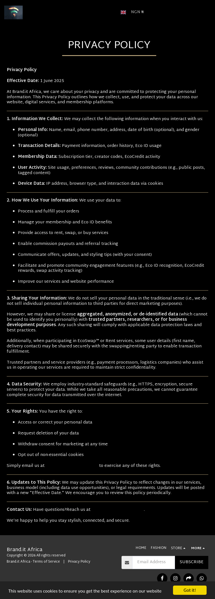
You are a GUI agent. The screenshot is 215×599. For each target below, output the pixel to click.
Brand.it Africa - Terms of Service (33, 562)
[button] (156, 12)
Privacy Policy (79, 562)
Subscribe (192, 562)
